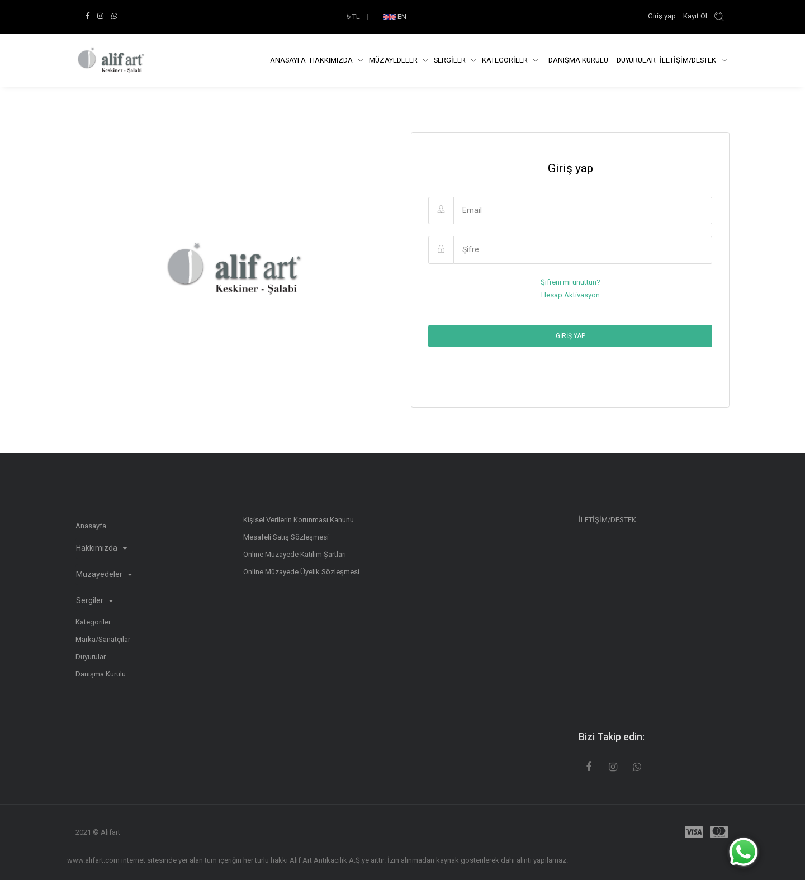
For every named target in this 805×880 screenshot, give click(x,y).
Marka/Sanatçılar (102, 639)
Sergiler (94, 600)
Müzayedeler (394, 60)
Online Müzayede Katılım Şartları (294, 554)
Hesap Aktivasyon (570, 295)
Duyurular (636, 60)
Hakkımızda (332, 60)
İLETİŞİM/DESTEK (689, 60)
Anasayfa (288, 60)
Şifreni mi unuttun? (570, 282)
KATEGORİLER (505, 60)
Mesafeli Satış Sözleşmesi (286, 537)
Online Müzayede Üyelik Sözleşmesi (301, 571)
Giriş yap (663, 16)
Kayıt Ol (695, 16)
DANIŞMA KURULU (578, 60)
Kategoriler (93, 622)
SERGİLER (450, 60)
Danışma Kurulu (100, 674)
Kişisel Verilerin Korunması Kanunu (298, 519)
